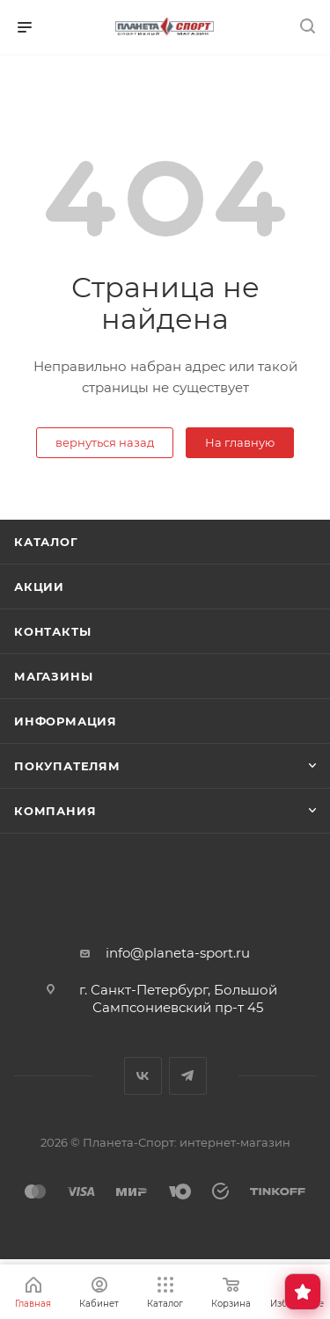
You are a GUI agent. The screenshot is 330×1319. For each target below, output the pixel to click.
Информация (65, 721)
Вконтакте (143, 1076)
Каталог (46, 542)
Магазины (53, 676)
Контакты (52, 631)
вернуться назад (104, 442)
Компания (55, 811)
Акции (39, 586)
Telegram (188, 1076)
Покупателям (67, 766)
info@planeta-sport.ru (178, 952)
